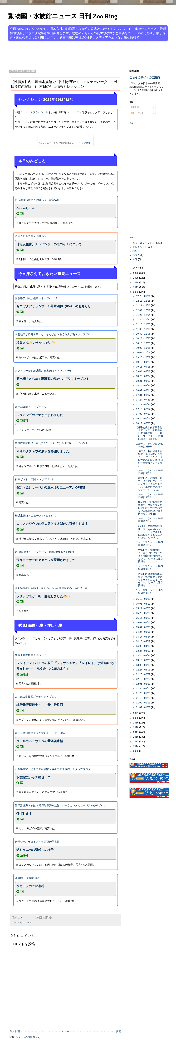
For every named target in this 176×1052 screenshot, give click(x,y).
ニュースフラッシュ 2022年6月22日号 (149, 520)
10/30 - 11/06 (143, 333)
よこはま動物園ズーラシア (30, 696)
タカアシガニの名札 (30, 886)
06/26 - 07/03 (143, 418)
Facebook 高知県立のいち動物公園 (67, 588)
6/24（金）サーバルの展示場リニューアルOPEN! (50, 487)
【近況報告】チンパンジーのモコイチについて (49, 244)
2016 (136, 736)
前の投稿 (116, 1031)
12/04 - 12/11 (143, 310)
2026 (136, 273)
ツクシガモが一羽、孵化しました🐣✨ (43, 596)
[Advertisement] (75, 55)
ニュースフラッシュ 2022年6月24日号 (149, 472)
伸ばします (24, 813)
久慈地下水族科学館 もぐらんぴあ (35, 334)
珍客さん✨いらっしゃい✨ (35, 342)
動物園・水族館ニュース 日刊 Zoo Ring (62, 16)
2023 (136, 287)
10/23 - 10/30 (143, 338)
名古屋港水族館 (24, 199)
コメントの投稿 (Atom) (28, 1037)
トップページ (49, 298)
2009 (136, 751)
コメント (137, 113)
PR (134, 251)
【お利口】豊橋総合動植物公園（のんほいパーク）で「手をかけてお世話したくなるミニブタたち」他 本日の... (148, 532)
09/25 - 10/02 (143, 357)
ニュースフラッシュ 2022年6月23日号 (149, 496)
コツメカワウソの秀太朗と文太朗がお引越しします (52, 523)
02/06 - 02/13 (143, 683)
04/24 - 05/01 (143, 631)
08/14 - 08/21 (143, 385)
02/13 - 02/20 (143, 679)
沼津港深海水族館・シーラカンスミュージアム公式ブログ (72, 805)
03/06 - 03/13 (143, 665)
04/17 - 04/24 (143, 636)
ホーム (65, 1031)
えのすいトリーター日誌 (50, 732)
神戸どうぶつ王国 (25, 479)
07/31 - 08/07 (143, 395)
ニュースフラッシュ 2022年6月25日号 (149, 445)
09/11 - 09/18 (143, 366)
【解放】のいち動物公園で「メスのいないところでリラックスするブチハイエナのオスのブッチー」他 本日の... (148, 484)
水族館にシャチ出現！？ (33, 777)
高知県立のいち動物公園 (29, 588)
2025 (136, 277)
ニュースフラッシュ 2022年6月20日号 (149, 568)
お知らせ (41, 236)
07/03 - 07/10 (143, 413)
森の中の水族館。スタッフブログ (71, 769)
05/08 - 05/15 (143, 622)
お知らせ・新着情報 (48, 199)
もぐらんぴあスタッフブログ (76, 334)
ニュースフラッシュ (143, 243)
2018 (136, 727)
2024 (136, 282)
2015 (136, 741)
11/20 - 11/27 (143, 319)
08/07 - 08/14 (143, 390)
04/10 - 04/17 (143, 641)
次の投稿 (15, 1031)
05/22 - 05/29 (143, 613)
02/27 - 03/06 (143, 669)
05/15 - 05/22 (143, 617)
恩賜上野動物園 (24, 654)
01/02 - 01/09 (143, 707)
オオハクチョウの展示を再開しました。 (44, 451)
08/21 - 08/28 (143, 380)
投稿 (135, 107)
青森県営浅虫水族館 (26, 298)
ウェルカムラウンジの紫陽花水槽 (39, 741)
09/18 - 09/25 (143, 362)
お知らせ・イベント (76, 443)
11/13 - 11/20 (143, 324)
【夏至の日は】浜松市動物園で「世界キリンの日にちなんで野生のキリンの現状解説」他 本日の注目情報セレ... (149, 508)
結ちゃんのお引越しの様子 (35, 850)
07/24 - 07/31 (143, 399)
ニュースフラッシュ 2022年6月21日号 (149, 544)
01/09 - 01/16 (143, 702)
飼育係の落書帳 (50, 841)
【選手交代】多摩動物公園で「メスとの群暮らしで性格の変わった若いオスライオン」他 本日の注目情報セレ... (149, 433)
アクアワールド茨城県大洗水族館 (34, 370)
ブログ (53, 696)
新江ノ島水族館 (24, 732)
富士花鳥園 (21, 406)
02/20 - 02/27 (143, 674)
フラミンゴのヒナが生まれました (39, 415)
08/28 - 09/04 (143, 376)
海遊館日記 (32, 877)
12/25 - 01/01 (143, 296)
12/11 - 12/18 (143, 305)
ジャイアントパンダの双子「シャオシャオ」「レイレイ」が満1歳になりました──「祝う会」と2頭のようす (65, 665)
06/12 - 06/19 (143, 598)
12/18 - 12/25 (143, 300)
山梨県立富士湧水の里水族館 (32, 769)
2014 (136, 746)
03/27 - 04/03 (143, 650)
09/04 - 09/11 (143, 371)
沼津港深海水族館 (25, 805)
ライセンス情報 (83, 143)
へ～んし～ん (25, 208)
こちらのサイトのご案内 (144, 77)
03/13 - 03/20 (143, 660)
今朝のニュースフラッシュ (30, 112)
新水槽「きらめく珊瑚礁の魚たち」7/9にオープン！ (52, 378)
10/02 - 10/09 (143, 352)
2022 (136, 292)
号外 (135, 259)
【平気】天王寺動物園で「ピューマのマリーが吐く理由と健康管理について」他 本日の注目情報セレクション (149, 555)
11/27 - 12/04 (143, 314)
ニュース (41, 654)
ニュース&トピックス (43, 515)
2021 (136, 713)
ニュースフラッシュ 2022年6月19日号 (149, 591)
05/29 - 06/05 (143, 608)
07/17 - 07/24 (143, 404)
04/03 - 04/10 (143, 646)
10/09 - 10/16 (143, 347)
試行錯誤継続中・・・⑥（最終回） (41, 705)
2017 (136, 732)
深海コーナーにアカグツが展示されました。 (47, 560)
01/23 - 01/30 (143, 693)
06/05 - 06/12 (143, 603)
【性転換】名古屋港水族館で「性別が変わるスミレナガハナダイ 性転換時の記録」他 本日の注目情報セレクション (149, 458)
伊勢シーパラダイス (26, 841)
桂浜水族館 (21, 515)
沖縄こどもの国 (24, 236)
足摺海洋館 (21, 551)
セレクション (26, 922)
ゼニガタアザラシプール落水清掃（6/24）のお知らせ (53, 306)
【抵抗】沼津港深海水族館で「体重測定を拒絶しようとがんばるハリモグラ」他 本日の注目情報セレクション (149, 579)
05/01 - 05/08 (143, 627)
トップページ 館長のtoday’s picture (52, 551)
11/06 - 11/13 (143, 329)
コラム (136, 255)
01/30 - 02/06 (143, 688)
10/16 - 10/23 (143, 343)
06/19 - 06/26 (143, 423)
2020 (136, 718)
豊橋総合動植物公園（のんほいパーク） (38, 443)
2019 (136, 722)
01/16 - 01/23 (143, 698)
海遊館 (19, 877)
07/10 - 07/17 (143, 409)
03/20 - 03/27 (143, 655)
